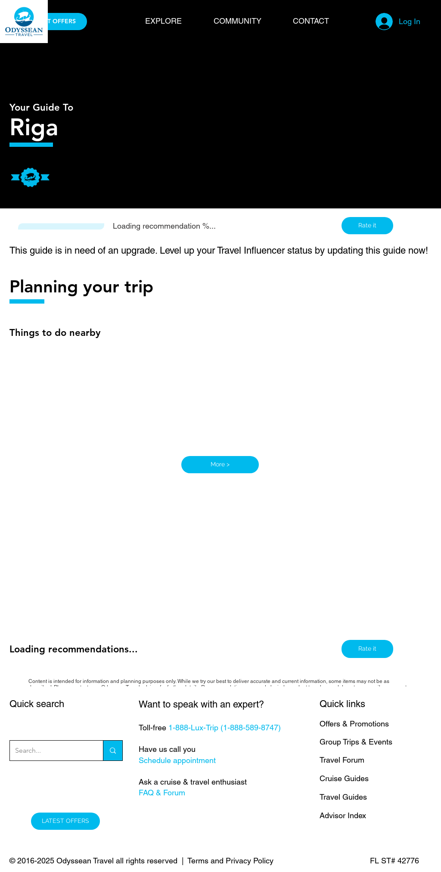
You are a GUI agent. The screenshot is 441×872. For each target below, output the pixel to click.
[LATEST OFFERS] (52, 21)
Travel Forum (342, 759)
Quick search (36, 703)
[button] (173, 21)
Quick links (342, 703)
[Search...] (50, 750)
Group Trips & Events (356, 741)
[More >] (220, 464)
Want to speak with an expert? (201, 704)
